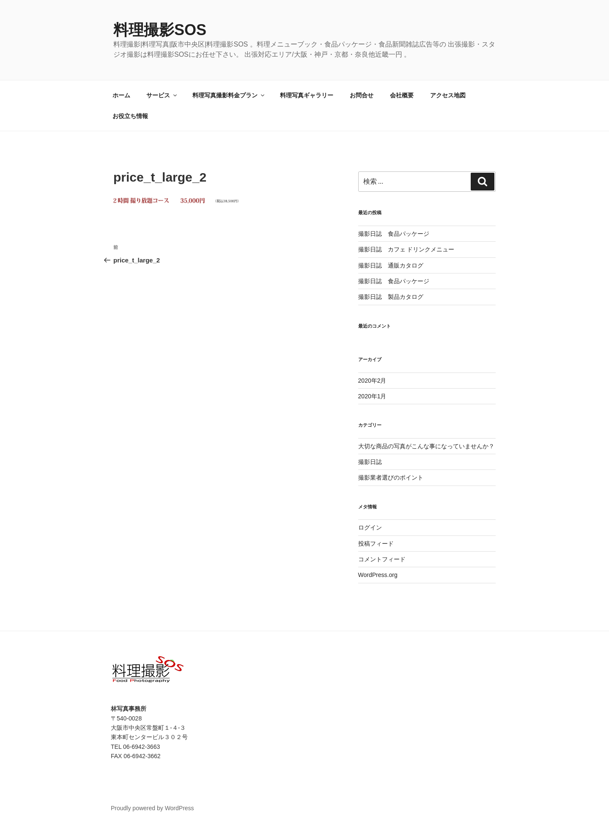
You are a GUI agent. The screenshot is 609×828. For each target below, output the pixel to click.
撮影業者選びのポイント (390, 477)
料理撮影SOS (159, 30)
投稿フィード (376, 543)
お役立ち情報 (130, 116)
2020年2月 (372, 380)
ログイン (370, 527)
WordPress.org (378, 574)
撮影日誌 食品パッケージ (393, 233)
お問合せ (361, 95)
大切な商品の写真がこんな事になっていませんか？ (426, 446)
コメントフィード (382, 559)
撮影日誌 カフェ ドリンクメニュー (406, 249)
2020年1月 (372, 396)
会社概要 (402, 95)
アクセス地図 (448, 95)
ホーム (121, 95)
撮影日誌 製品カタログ (390, 296)
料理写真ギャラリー (306, 95)
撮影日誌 (370, 461)
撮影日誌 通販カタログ (390, 265)
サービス (162, 95)
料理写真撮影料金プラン (229, 95)
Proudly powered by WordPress (152, 808)
